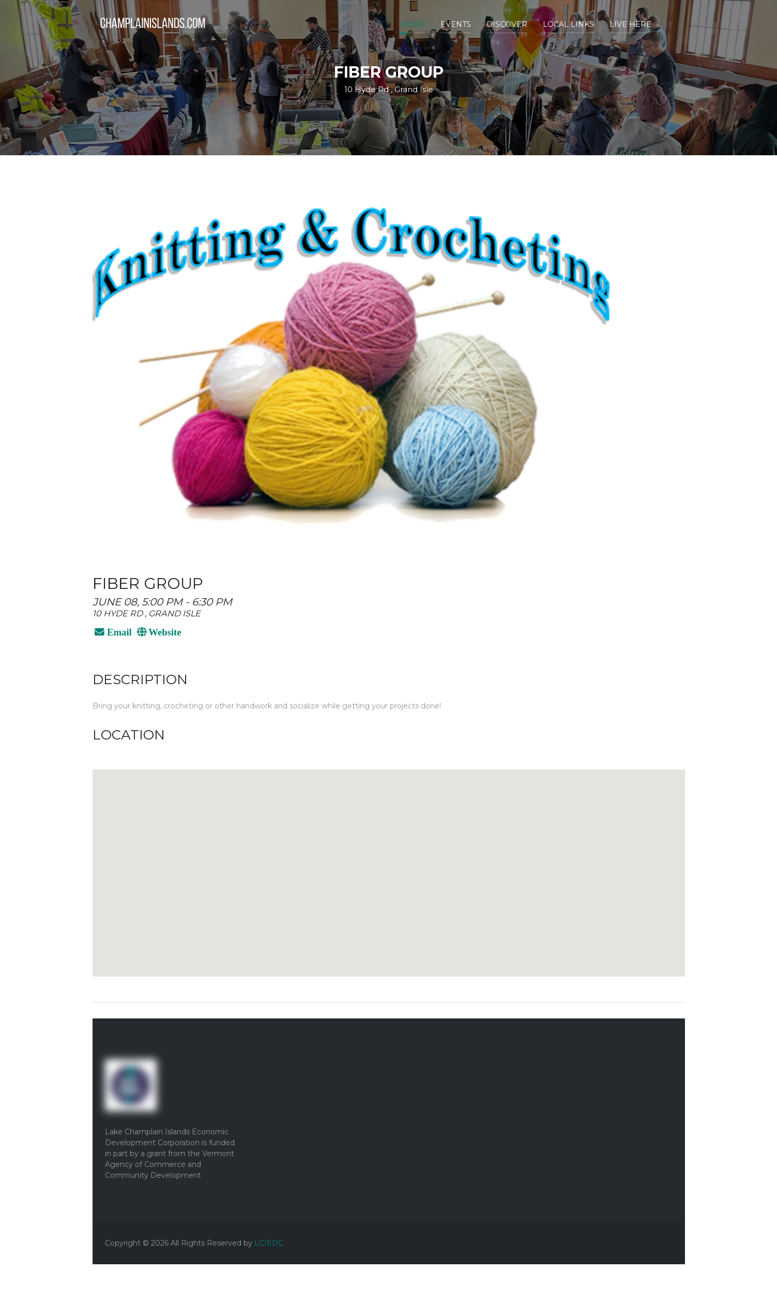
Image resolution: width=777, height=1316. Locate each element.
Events (455, 24)
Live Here (630, 24)
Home (412, 24)
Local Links (568, 24)
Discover (506, 24)
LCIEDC (268, 1243)
